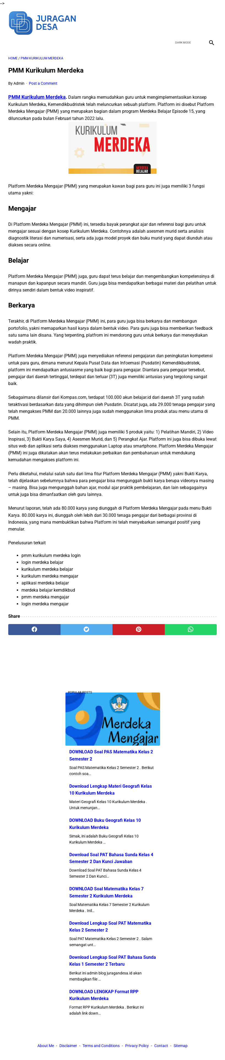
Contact (161, 1045)
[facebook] (172, 22)
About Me (45, 1045)
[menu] (11, 42)
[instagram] (211, 22)
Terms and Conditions (101, 1045)
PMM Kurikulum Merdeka (37, 97)
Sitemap (181, 1045)
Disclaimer (68, 1045)
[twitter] (185, 22)
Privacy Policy (137, 1045)
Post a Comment (43, 83)
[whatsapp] (191, 629)
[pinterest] (139, 629)
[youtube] (198, 22)
